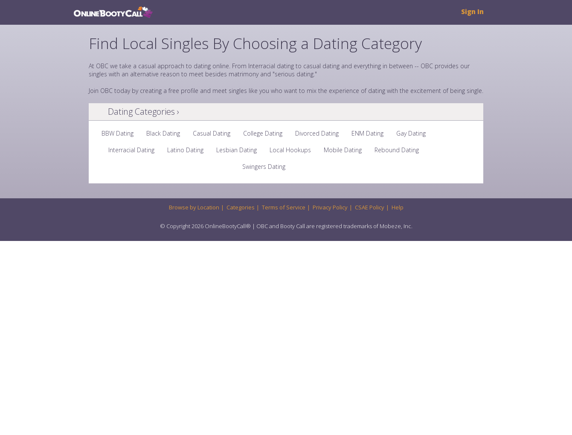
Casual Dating (211, 133)
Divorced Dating (317, 133)
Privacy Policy (330, 207)
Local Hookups (290, 150)
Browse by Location (194, 207)
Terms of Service (283, 207)
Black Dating (163, 133)
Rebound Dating (397, 150)
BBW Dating (118, 133)
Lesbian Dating (236, 150)
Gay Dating (411, 133)
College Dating (262, 133)
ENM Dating (367, 133)
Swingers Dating (263, 166)
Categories (240, 207)
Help (398, 207)
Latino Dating (185, 150)
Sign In (472, 12)
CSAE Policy (369, 207)
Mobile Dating (343, 150)
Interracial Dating (131, 150)
